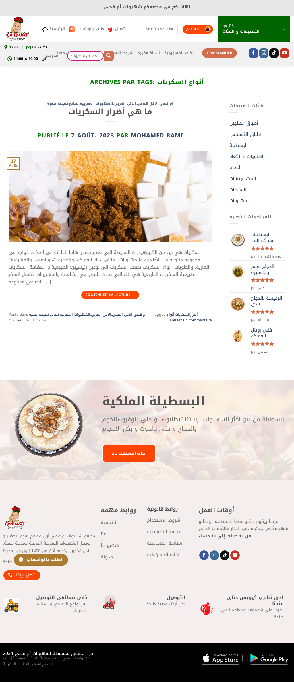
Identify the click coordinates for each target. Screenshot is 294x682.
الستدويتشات (242, 178)
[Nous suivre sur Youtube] (284, 53)
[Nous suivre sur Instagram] (263, 53)
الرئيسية (53, 29)
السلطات (238, 189)
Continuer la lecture (110, 295)
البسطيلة (238, 145)
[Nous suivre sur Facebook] (253, 53)
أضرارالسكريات (186, 314)
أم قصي (166, 104)
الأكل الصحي (147, 104)
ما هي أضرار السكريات (110, 112)
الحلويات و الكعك (246, 156)
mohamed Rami (157, 135)
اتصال (117, 29)
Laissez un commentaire (191, 320)
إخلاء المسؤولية (179, 53)
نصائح (74, 104)
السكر (29, 320)
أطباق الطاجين (243, 123)
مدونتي (51, 55)
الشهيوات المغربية (96, 104)
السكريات (16, 320)
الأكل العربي (125, 104)
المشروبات (239, 200)
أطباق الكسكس (245, 134)
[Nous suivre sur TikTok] (274, 53)
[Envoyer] (108, 56)
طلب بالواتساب (86, 29)
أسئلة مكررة (149, 53)
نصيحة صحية (57, 104)
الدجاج (235, 167)
